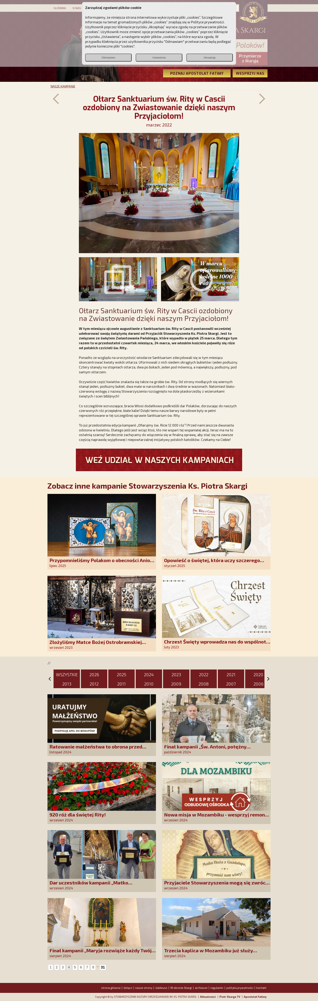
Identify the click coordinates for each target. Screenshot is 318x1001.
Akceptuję (210, 57)
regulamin (217, 987)
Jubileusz (161, 987)
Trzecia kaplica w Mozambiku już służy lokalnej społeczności (208, 953)
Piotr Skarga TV (229, 996)
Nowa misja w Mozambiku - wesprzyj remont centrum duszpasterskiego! (215, 817)
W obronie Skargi (181, 987)
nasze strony (143, 987)
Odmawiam (108, 57)
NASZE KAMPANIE (62, 86)
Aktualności (208, 996)
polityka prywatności (239, 987)
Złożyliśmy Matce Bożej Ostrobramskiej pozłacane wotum (95, 645)
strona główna (110, 987)
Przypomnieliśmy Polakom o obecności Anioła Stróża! (102, 563)
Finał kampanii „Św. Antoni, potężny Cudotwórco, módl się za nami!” (205, 749)
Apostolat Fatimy (255, 996)
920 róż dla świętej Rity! (77, 814)
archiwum (201, 987)
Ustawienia (158, 57)
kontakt (261, 987)
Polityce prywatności (207, 22)
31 (103, 967)
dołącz (128, 987)
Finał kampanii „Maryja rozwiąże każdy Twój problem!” (100, 953)
